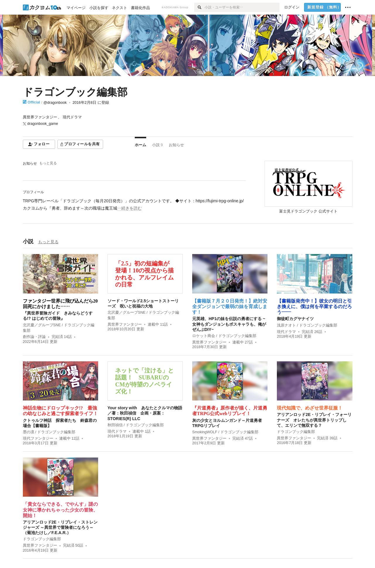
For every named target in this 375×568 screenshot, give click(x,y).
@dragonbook (55, 103)
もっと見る (48, 163)
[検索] (199, 7)
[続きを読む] (134, 204)
